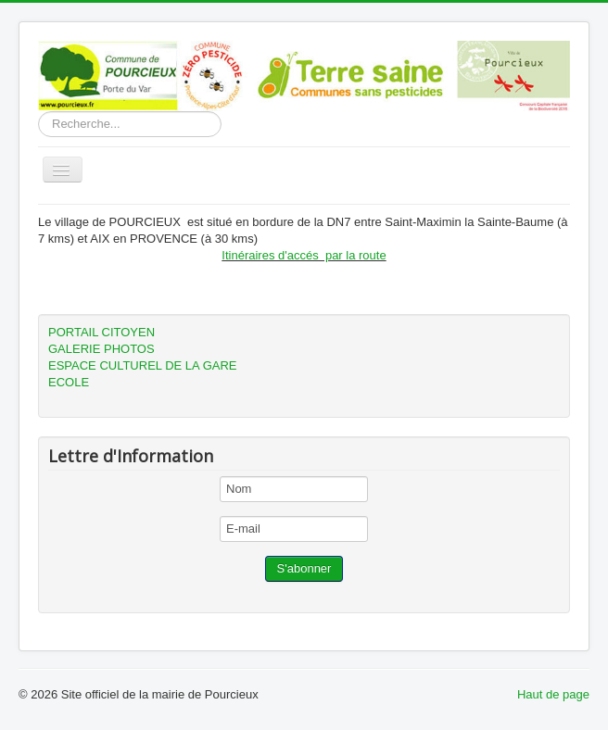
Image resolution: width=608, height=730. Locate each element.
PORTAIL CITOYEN (101, 332)
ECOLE (68, 382)
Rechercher (38, 111)
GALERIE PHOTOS (101, 349)
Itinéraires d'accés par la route (304, 255)
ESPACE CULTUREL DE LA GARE (142, 365)
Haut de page (553, 694)
